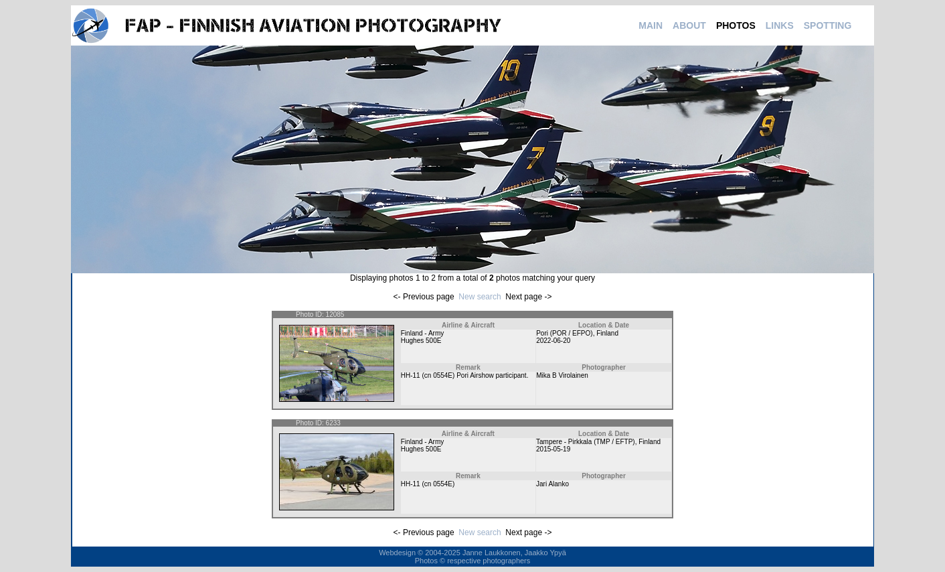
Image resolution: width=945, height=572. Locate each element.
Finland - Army (422, 333)
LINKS (780, 25)
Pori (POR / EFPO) (564, 333)
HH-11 (410, 375)
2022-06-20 (553, 340)
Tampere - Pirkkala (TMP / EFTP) (585, 441)
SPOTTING (828, 25)
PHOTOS (736, 25)
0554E (442, 375)
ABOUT (689, 25)
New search (479, 296)
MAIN (650, 25)
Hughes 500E (421, 340)
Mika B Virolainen (562, 375)
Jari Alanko (552, 484)
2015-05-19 (553, 449)
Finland (607, 333)
